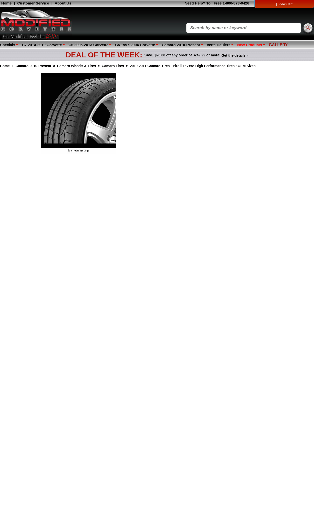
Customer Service (33, 3)
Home (6, 3)
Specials (7, 45)
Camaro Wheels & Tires (76, 66)
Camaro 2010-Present (181, 45)
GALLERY (278, 45)
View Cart (285, 4)
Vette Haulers (219, 45)
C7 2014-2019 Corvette (42, 45)
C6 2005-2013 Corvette (88, 45)
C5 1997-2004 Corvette (135, 45)
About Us (63, 3)
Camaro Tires (113, 66)
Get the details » (235, 55)
